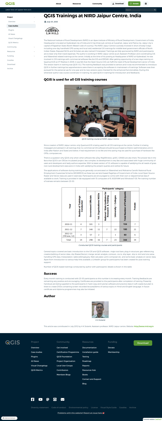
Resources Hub (89, 370)
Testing (85, 357)
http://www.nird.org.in (144, 326)
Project (10, 17)
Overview (11, 21)
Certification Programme (68, 352)
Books (85, 375)
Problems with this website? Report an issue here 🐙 (81, 413)
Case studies (13, 26)
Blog (84, 384)
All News (11, 34)
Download (11, 64)
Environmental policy (78, 407)
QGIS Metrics (13, 42)
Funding (10, 56)
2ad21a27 (158, 419)
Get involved (62, 348)
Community (12, 47)
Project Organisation (66, 361)
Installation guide (90, 352)
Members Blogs (64, 375)
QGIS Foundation (64, 357)
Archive (10, 68)
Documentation (89, 348)
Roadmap (86, 361)
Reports (85, 366)
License (94, 407)
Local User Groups (65, 366)
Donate (111, 348)
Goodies (10, 60)
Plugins (11, 30)
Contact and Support (91, 379)
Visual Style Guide (108, 407)
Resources (11, 51)
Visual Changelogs (15, 38)
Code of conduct (58, 407)
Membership (113, 352)
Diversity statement (40, 407)
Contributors (62, 370)
